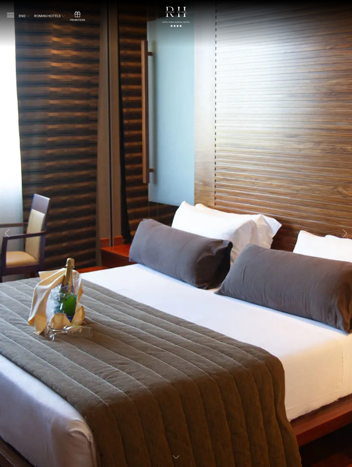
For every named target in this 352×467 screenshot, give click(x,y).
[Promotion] (77, 16)
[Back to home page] (176, 16)
